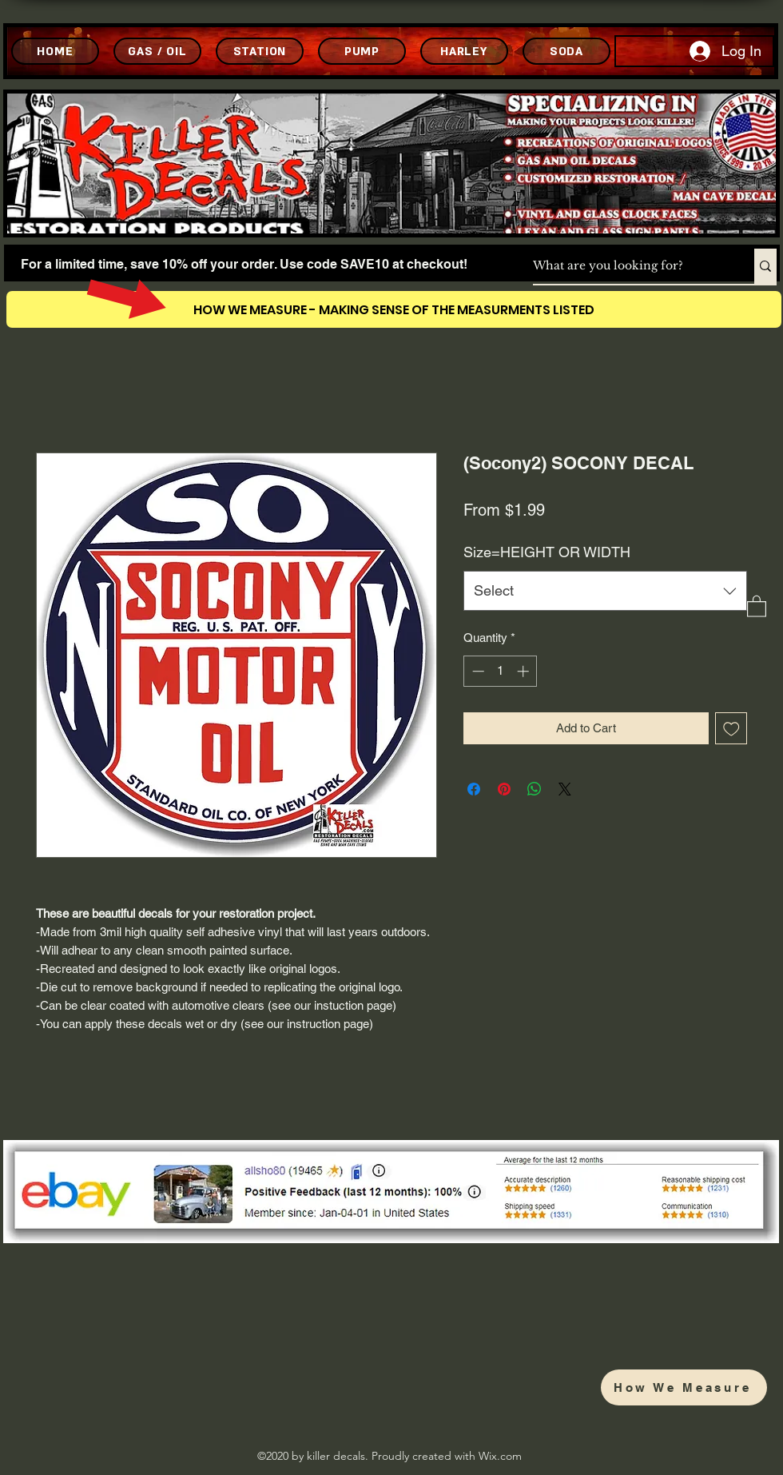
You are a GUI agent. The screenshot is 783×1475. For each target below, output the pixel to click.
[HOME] (55, 51)
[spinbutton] (500, 671)
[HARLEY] (464, 51)
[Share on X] (564, 789)
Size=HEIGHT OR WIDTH (546, 552)
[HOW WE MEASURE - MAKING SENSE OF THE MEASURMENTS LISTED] (393, 309)
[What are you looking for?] (627, 266)
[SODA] (566, 51)
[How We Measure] (684, 1387)
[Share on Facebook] (473, 789)
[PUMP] (362, 51)
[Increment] (524, 671)
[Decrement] (476, 671)
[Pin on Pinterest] (504, 789)
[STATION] (260, 51)
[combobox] (605, 591)
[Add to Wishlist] (731, 728)
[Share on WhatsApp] (534, 789)
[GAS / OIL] (157, 51)
